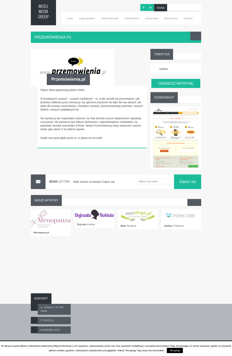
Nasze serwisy (87, 18)
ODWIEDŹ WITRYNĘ (175, 83)
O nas (70, 18)
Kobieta (86, 224)
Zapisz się (187, 182)
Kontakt (188, 18)
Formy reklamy (110, 18)
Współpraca (132, 18)
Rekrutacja (170, 18)
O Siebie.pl (174, 225)
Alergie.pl (128, 225)
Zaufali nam (151, 18)
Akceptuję (175, 350)
